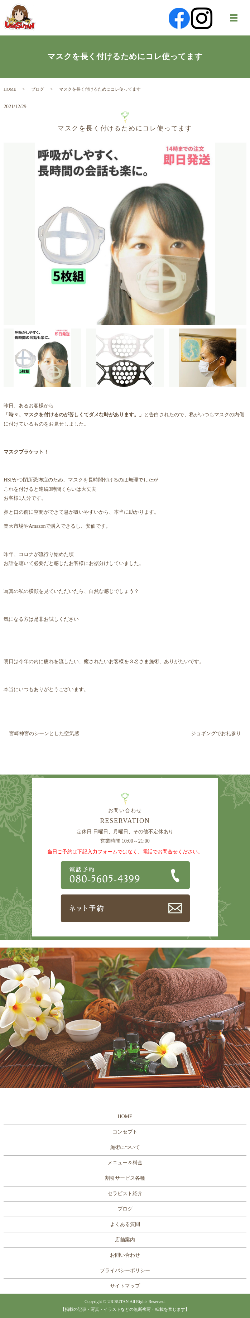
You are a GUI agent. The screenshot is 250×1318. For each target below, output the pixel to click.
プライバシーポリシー (125, 1270)
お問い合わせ (125, 1255)
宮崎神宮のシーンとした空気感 (44, 733)
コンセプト (125, 1132)
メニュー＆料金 (125, 1162)
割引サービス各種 (125, 1178)
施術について (125, 1147)
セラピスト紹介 (125, 1193)
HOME (10, 89)
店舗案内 (125, 1239)
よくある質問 (125, 1224)
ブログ (37, 89)
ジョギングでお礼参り (216, 733)
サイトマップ (125, 1286)
